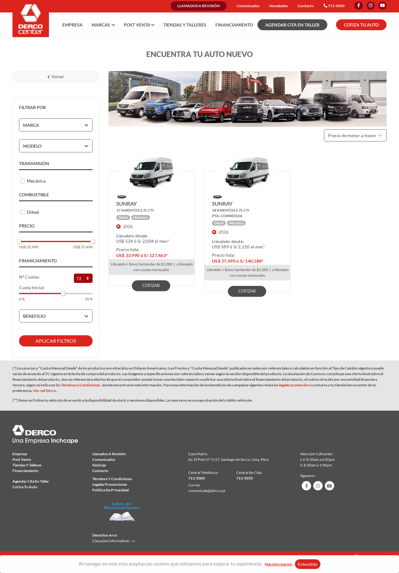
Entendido (308, 564)
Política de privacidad (110, 490)
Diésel (33, 212)
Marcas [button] (103, 24)
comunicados (103, 459)
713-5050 (244, 478)
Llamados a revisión (198, 5)
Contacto (306, 5)
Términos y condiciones (112, 478)
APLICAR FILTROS (56, 341)
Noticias (99, 465)
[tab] (55, 125)
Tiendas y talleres (184, 24)
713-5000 (336, 5)
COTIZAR (151, 285)
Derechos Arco (104, 535)
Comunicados (248, 5)
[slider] (19, 241)
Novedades (278, 5)
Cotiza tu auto (24, 487)
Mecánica (36, 181)
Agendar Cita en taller (30, 481)
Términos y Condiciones (81, 385)
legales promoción (294, 385)
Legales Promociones (109, 484)
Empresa (72, 24)
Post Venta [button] (139, 24)
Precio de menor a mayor (355, 135)
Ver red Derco (45, 390)
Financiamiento (234, 24)
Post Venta (21, 459)
